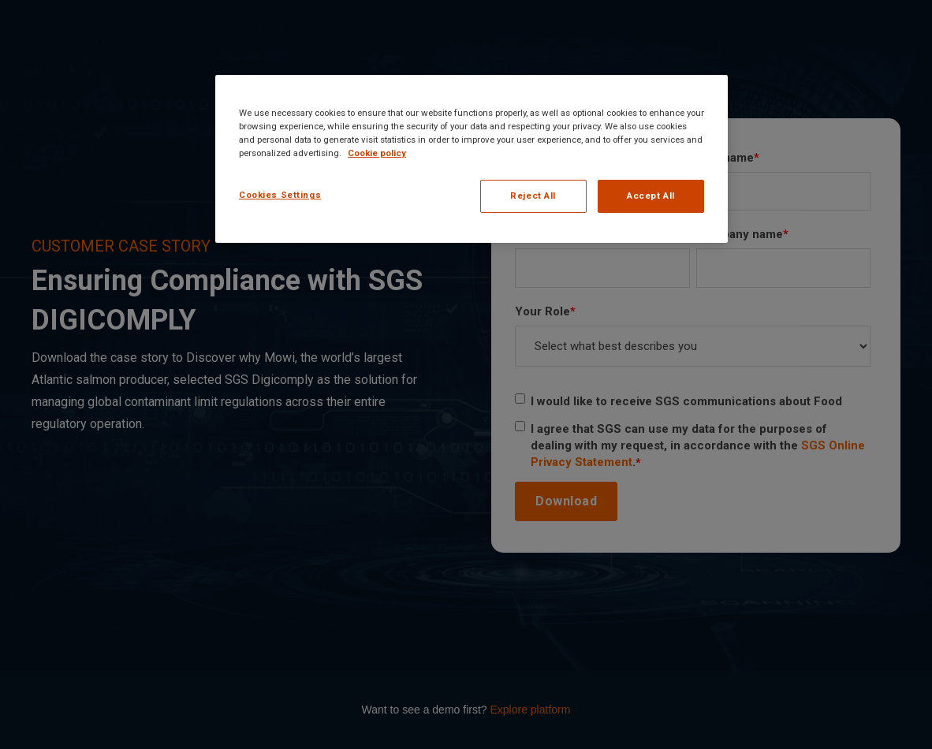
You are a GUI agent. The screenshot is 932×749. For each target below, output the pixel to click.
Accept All (651, 195)
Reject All (533, 195)
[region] (471, 159)
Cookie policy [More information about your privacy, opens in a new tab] (377, 152)
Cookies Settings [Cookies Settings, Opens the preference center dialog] (280, 194)
